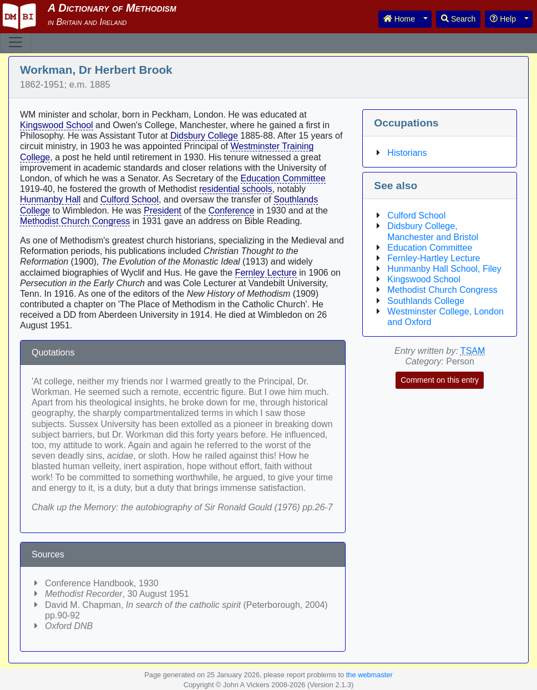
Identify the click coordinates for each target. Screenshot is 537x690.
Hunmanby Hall (50, 199)
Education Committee (283, 178)
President (162, 210)
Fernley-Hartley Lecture (433, 258)
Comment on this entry (440, 380)
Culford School (129, 199)
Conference (232, 210)
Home (399, 18)
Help (503, 18)
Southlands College (425, 301)
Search (458, 18)
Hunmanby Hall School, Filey (444, 268)
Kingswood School (56, 125)
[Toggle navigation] (15, 42)
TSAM (472, 351)
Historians (407, 153)
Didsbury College (204, 135)
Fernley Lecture (266, 272)
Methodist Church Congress (75, 221)
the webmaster (369, 675)
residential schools (235, 189)
